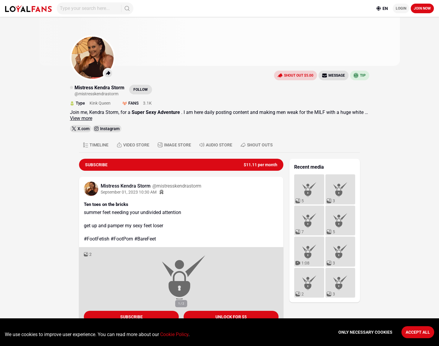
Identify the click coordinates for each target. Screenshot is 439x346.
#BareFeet (145, 239)
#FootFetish (96, 239)
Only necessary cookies (365, 332)
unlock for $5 (231, 316)
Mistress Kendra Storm (126, 186)
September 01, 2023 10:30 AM (129, 192)
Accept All (418, 332)
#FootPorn (122, 239)
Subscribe (131, 316)
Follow (140, 89)
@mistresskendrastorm (176, 186)
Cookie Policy (174, 334)
